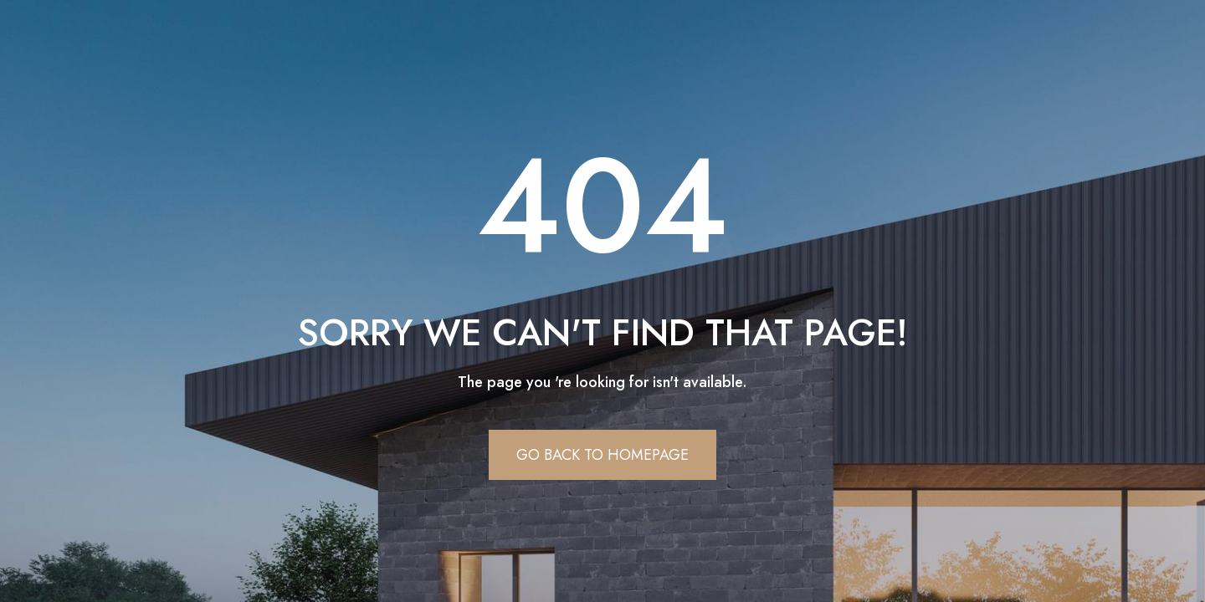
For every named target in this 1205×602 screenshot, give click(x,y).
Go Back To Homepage (602, 455)
